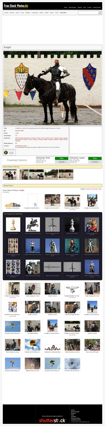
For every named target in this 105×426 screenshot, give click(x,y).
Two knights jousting (32, 333)
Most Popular (72, 7)
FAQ (84, 7)
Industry (35, 139)
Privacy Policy (97, 7)
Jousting (40, 139)
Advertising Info (76, 420)
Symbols (17, 141)
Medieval (51, 139)
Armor (43, 138)
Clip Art (18, 12)
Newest (80, 7)
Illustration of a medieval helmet (52, 352)
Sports (52, 12)
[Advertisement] (52, 30)
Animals (6, 12)
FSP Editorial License (21, 146)
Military (56, 139)
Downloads (94, 189)
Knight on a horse (52, 296)
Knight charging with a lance (92, 296)
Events (47, 138)
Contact (89, 7)
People (47, 12)
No (16, 143)
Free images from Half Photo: (13, 214)
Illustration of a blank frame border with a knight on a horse (39, 208)
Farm (51, 138)
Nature (41, 12)
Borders (12, 12)
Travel (56, 12)
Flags (60, 138)
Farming (56, 138)
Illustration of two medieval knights (13, 314)
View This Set (72, 209)
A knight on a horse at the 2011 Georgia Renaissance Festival (60, 208)
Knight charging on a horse (32, 296)
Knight (21, 190)
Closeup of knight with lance (72, 314)
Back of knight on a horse (12, 352)
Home (65, 7)
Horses (30, 139)
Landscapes (34, 12)
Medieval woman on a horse (72, 352)
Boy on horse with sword (92, 352)
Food (22, 12)
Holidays (27, 12)
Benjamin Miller (19, 130)
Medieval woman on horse (32, 370)
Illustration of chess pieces (12, 208)
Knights (45, 139)
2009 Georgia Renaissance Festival (25, 138)
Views (100, 189)
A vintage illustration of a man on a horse (74, 296)
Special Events (63, 139)
